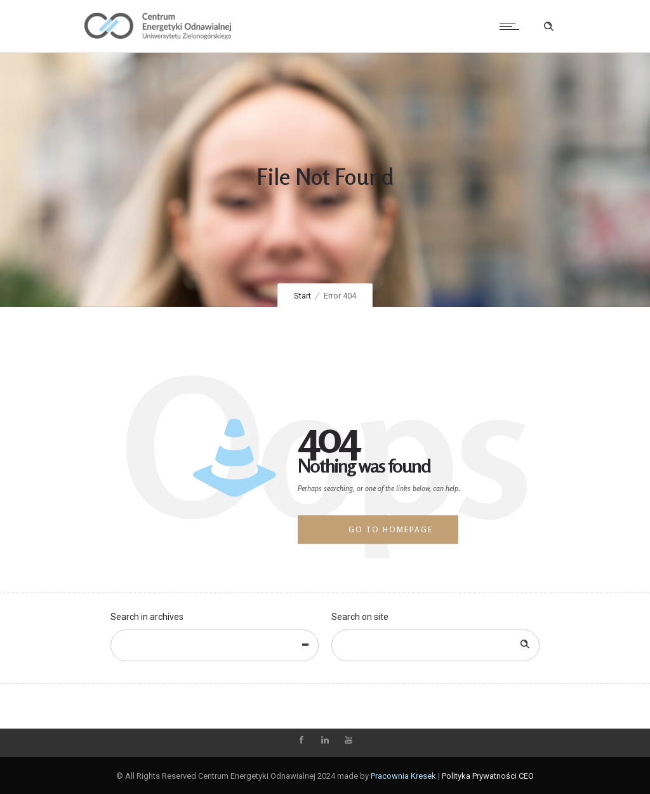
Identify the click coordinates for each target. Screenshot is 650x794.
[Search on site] (435, 645)
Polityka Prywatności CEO (488, 776)
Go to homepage (390, 529)
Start (302, 295)
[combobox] (214, 645)
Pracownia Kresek (403, 776)
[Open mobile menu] (512, 26)
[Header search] (548, 26)
